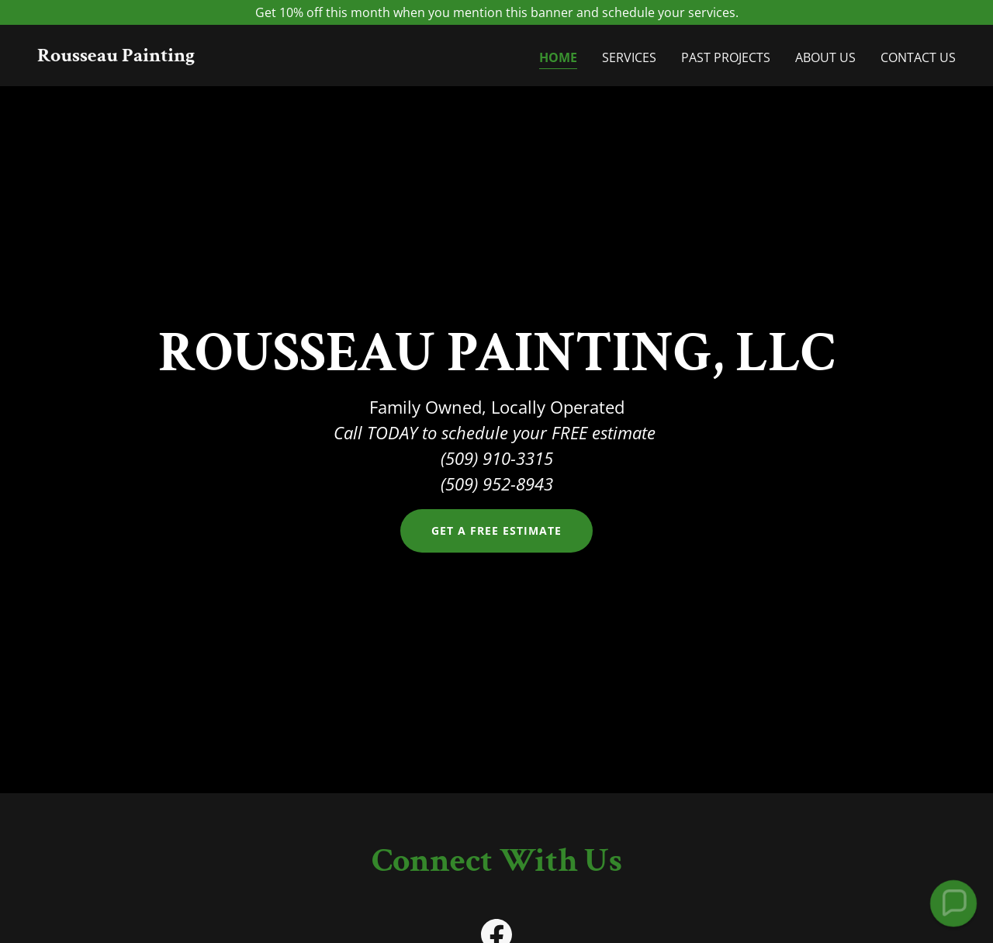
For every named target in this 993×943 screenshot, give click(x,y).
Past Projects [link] (725, 57)
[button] (953, 903)
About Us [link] (825, 57)
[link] (116, 56)
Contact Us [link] (918, 57)
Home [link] (558, 57)
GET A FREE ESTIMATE (496, 530)
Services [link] (629, 57)
